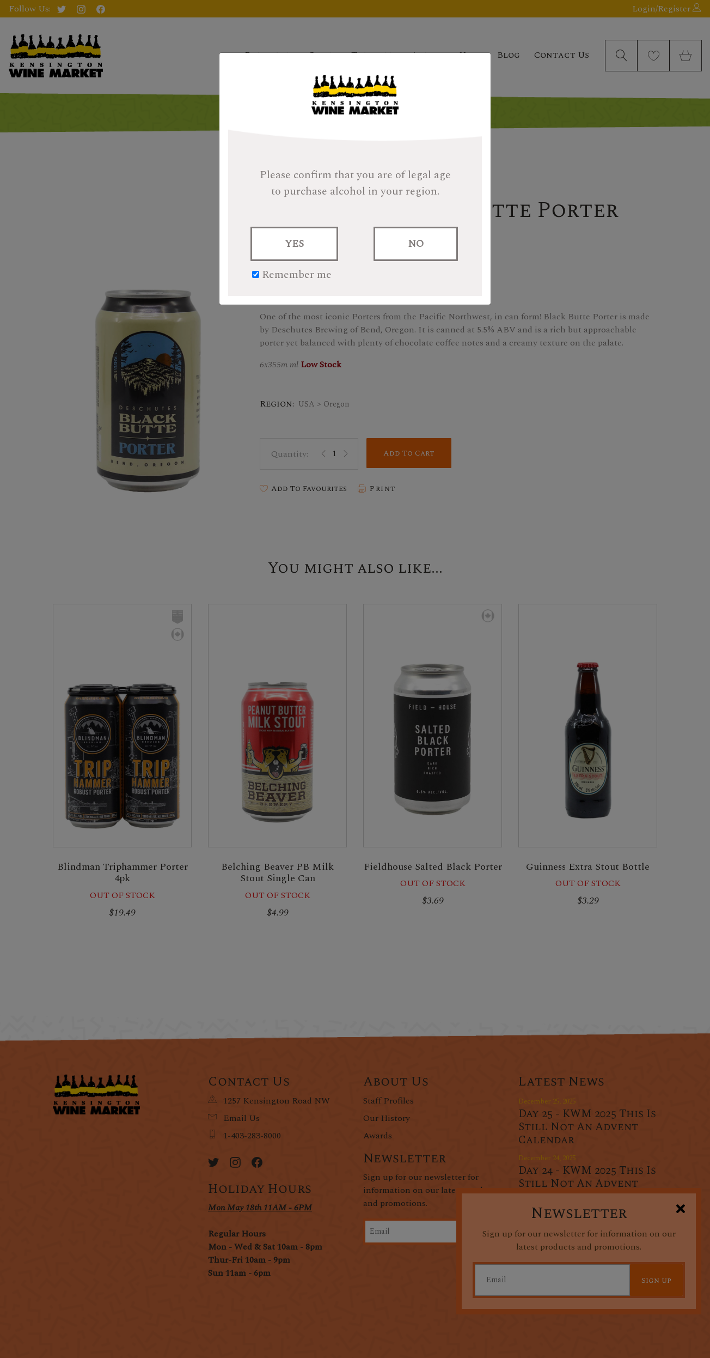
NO (416, 244)
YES (294, 244)
